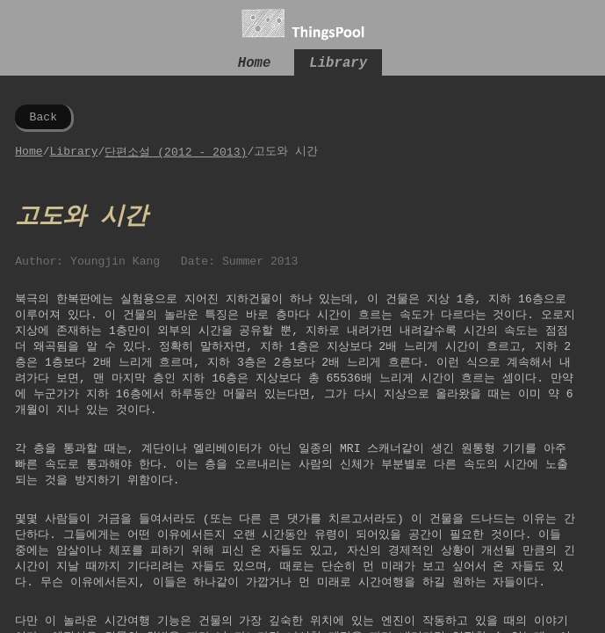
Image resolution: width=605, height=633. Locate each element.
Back (43, 119)
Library (338, 65)
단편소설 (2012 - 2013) (175, 155)
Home (254, 65)
